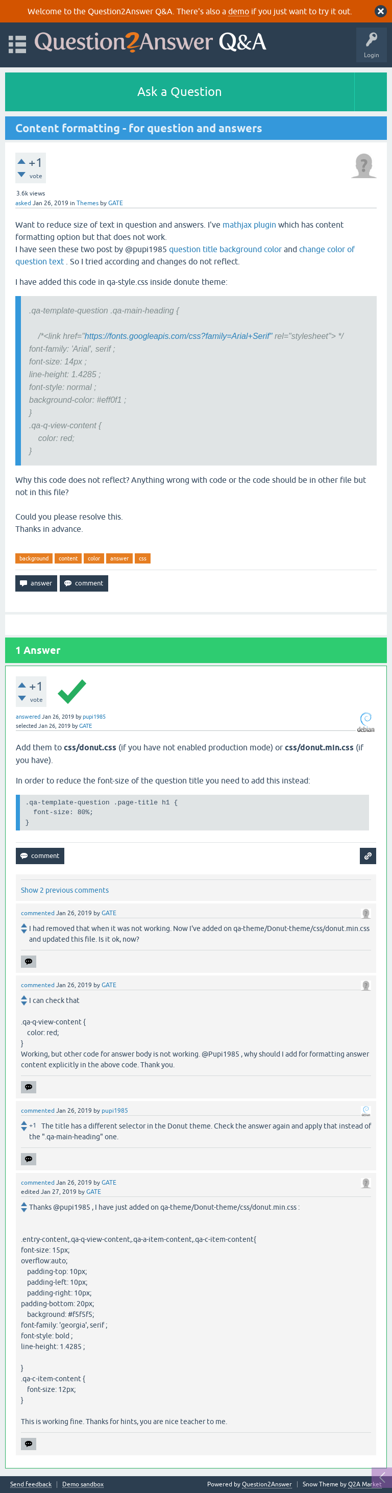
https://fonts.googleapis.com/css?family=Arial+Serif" (179, 336)
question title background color (225, 249)
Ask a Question (179, 92)
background (33, 558)
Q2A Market (365, 1484)
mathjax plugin (249, 224)
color (94, 558)
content (68, 558)
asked (23, 203)
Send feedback (31, 1484)
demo (238, 11)
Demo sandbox (83, 1484)
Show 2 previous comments (65, 890)
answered (28, 717)
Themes (88, 203)
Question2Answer (267, 1484)
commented (38, 913)
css (142, 558)
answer (119, 558)
